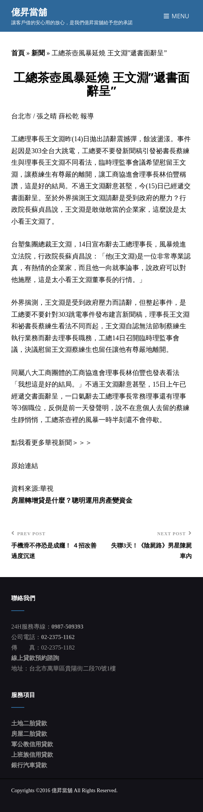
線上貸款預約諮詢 (35, 658)
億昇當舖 (29, 12)
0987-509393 (67, 626)
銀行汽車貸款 (29, 765)
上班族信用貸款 (32, 754)
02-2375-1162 (58, 637)
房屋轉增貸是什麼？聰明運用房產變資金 (71, 500)
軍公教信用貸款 (32, 744)
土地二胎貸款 (29, 723)
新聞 (38, 53)
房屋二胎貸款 (29, 734)
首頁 (18, 53)
